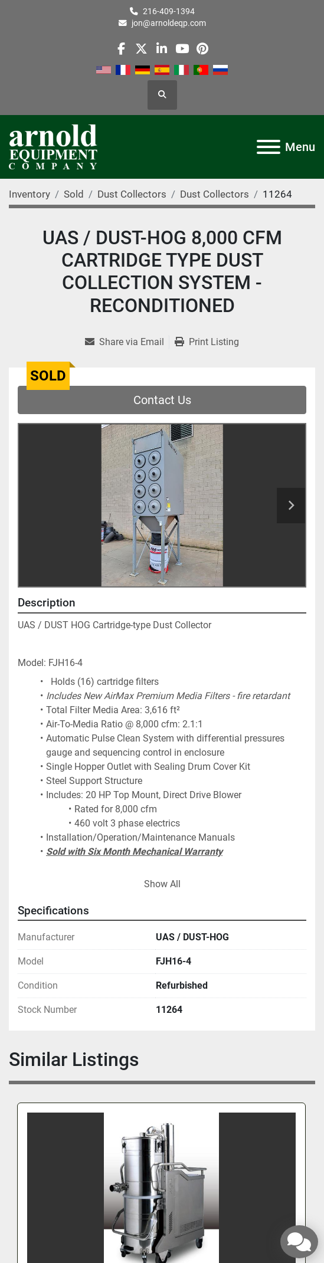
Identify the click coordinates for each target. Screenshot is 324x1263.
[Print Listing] (207, 342)
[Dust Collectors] (131, 194)
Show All (162, 884)
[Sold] (74, 194)
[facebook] (121, 48)
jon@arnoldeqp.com (169, 23)
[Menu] (268, 147)
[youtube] (182, 48)
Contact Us (162, 400)
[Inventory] (29, 194)
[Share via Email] (126, 342)
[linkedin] (161, 48)
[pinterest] (202, 48)
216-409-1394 (169, 11)
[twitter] (141, 48)
